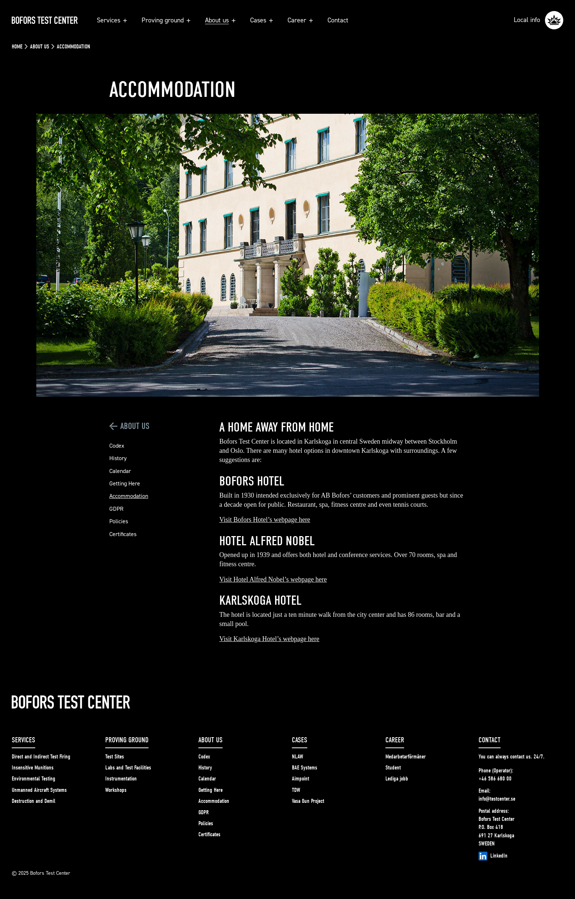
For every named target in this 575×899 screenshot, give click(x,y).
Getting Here (124, 483)
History (118, 458)
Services (112, 20)
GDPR (116, 508)
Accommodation (128, 495)
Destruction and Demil (33, 801)
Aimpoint (300, 778)
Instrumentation (121, 778)
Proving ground (166, 20)
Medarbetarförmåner (405, 756)
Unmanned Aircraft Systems (39, 790)
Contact (337, 20)
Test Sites (114, 756)
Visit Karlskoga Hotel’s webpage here (269, 639)
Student (393, 767)
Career (300, 20)
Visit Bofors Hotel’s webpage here (264, 519)
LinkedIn (493, 856)
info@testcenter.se (497, 799)
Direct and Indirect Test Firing (41, 756)
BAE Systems (304, 767)
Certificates (122, 534)
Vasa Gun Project (308, 801)
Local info (538, 20)
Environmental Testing (33, 778)
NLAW (297, 756)
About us (220, 20)
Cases (261, 20)
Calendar (120, 470)
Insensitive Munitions (33, 767)
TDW (296, 790)
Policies (118, 521)
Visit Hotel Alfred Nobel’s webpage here (273, 579)
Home (17, 47)
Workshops (116, 790)
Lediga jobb (396, 778)
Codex (116, 445)
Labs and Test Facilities (128, 767)
